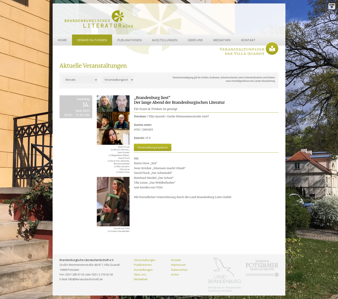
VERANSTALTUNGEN (92, 40)
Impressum (178, 265)
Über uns (140, 274)
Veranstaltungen (144, 260)
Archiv (175, 274)
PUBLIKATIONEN (129, 40)
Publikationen (143, 265)
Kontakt (176, 260)
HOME (62, 40)
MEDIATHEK (222, 40)
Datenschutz (179, 270)
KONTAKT (248, 40)
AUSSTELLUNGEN (164, 40)
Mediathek (141, 279)
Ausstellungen (143, 270)
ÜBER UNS (195, 40)
